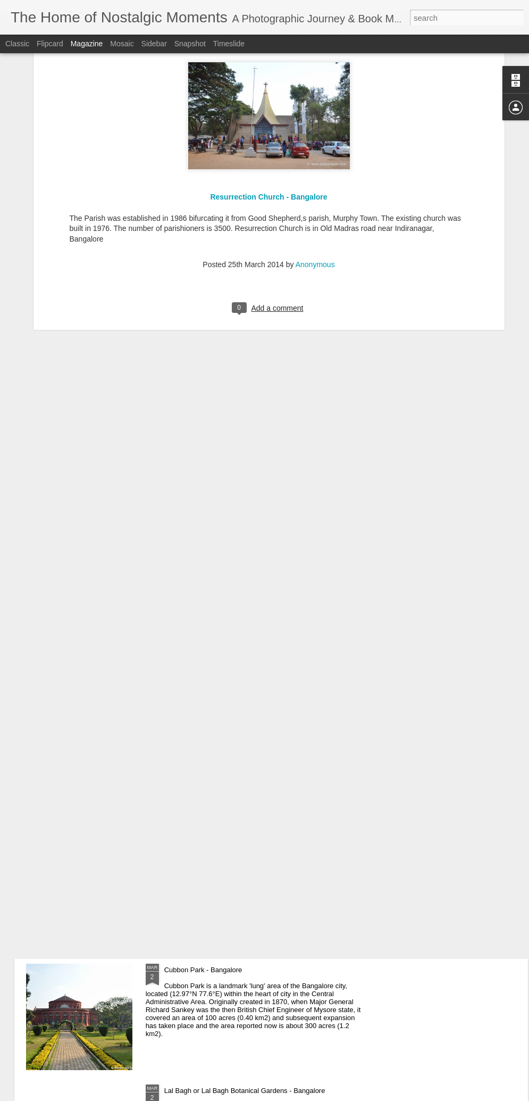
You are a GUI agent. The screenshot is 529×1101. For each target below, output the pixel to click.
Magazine (87, 43)
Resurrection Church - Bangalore (268, 75)
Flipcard (50, 43)
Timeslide (229, 43)
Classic (17, 43)
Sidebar (154, 43)
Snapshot (190, 43)
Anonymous (315, 142)
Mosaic (121, 43)
